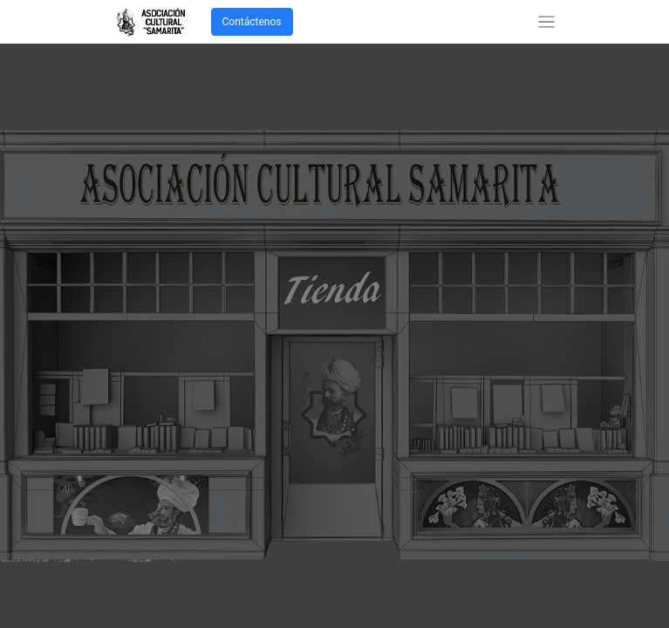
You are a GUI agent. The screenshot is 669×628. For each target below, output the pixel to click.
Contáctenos (252, 22)
